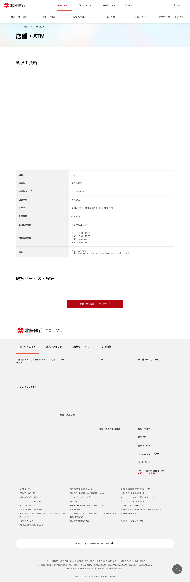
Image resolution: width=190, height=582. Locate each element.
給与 (141, 402)
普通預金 (65, 419)
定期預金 (65, 431)
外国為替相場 (75, 509)
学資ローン (66, 376)
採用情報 (129, 5)
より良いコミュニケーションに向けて (135, 505)
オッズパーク (145, 383)
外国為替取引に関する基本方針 (133, 493)
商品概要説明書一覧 (128, 513)
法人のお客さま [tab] (54, 346)
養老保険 (104, 399)
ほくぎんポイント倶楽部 (149, 406)
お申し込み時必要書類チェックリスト (76, 399)
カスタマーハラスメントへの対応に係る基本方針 (141, 509)
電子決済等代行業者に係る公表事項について (87, 505)
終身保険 (104, 364)
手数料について (24, 422)
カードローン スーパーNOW (72, 383)
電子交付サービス (25, 399)
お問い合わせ (144, 462)
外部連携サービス (26, 521)
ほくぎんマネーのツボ (148, 453)
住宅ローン (66, 364)
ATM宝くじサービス (147, 391)
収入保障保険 (106, 383)
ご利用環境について (25, 411)
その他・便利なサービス (149, 359)
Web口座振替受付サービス (150, 376)
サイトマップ (24, 489)
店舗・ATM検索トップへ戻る (95, 304)
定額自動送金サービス (148, 410)
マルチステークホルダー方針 (132, 521)
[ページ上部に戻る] (177, 569)
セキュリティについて (26, 407)
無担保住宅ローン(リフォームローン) (76, 368)
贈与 (102, 437)
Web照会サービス (147, 395)
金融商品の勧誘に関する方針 (30, 509)
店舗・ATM (28, 26)
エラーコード (23, 414)
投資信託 (65, 438)
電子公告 (73, 501)
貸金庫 (142, 372)
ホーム (18, 26)
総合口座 (65, 423)
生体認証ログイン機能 (26, 418)
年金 (141, 387)
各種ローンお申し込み (70, 391)
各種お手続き (144, 445)
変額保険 (104, 402)
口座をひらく (23, 367)
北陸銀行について (109, 5)
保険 (101, 359)
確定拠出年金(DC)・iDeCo (72, 450)
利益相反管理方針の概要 (28, 497)
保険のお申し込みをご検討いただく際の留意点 (111, 419)
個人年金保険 (106, 368)
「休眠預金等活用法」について (31, 525)
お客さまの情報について (28, 505)
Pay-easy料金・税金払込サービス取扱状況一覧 (36, 403)
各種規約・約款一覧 (27, 493)
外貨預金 (65, 442)
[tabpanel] (95, 415)
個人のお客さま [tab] (27, 346)
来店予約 (142, 437)
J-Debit (143, 399)
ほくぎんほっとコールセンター (152, 414)
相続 (102, 433)
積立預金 (65, 434)
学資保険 (104, 391)
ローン (63, 359)
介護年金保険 (106, 372)
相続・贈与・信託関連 (109, 428)
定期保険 (104, 387)
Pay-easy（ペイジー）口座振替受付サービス (156, 419)
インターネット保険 (108, 395)
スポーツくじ (145, 368)
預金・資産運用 (67, 414)
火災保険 (104, 406)
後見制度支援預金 (69, 427)
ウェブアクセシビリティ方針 (81, 497)
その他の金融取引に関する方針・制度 (135, 489)
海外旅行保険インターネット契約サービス (117, 410)
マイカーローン (68, 372)
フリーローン (67, 387)
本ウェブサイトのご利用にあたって (134, 501)
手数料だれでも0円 (147, 364)
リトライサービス (69, 406)
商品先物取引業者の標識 (79, 521)
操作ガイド (22, 395)
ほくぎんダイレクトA (26, 386)
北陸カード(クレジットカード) (29, 378)
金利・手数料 (144, 428)
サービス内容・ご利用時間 (28, 391)
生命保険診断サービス (109, 414)
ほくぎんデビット (25, 375)
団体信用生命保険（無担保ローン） (75, 402)
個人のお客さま (64, 5)
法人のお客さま (86, 5)
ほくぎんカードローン (70, 379)
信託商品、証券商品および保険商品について (87, 493)
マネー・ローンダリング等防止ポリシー (137, 497)
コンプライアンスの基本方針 (30, 501)
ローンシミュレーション (71, 395)
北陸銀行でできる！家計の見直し (75, 458)
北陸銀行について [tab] (80, 346)
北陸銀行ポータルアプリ (27, 371)
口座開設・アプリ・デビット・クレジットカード (36, 361)
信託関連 (104, 441)
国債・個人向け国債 (69, 446)
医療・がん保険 (107, 376)
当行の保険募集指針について (81, 489)
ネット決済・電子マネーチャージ (153, 379)
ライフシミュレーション (71, 454)
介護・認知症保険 (108, 379)
